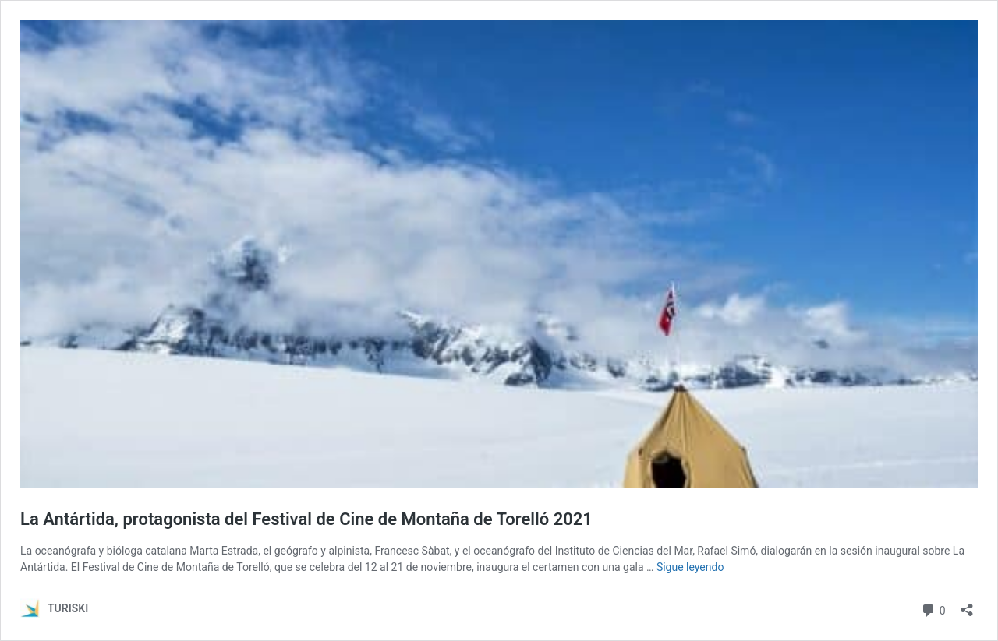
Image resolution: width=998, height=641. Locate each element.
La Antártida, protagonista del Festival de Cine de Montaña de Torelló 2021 (308, 519)
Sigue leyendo (690, 567)
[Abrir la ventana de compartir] (967, 605)
